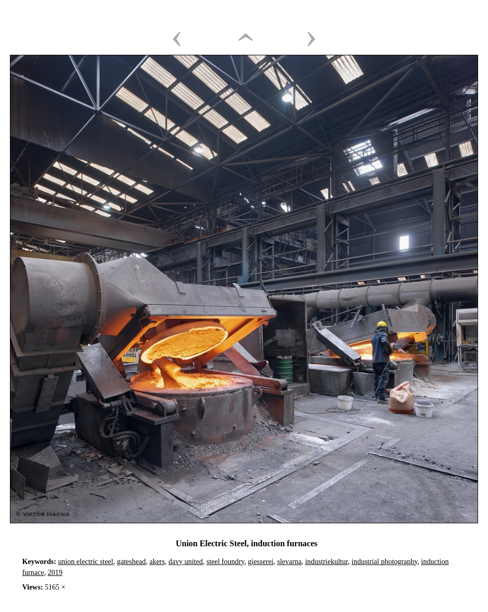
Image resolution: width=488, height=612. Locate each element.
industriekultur (326, 562)
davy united (186, 562)
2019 (54, 573)
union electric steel (85, 562)
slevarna (289, 562)
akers (157, 562)
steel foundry (225, 562)
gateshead (131, 562)
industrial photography (385, 562)
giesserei (260, 562)
